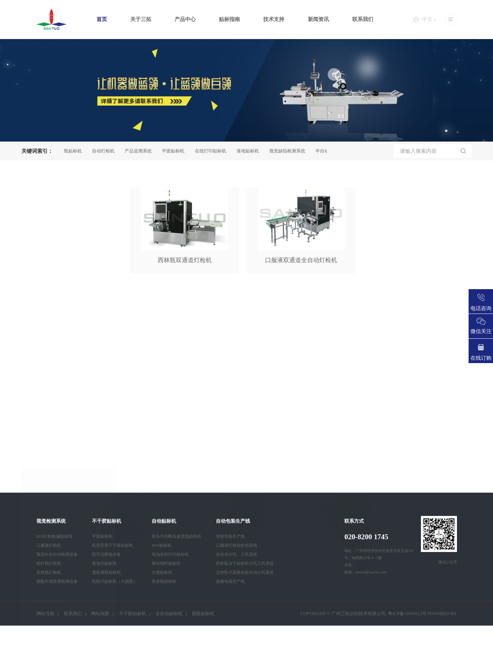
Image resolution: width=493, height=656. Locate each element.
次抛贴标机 (162, 572)
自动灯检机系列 (47, 401)
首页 (101, 19)
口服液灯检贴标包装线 (236, 545)
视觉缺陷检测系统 (290, 151)
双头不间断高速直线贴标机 (176, 536)
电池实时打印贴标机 (170, 554)
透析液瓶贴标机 (106, 572)
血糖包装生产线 (230, 581)
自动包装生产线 (47, 384)
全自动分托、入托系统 (236, 554)
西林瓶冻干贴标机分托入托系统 (245, 563)
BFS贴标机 (162, 545)
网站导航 (45, 613)
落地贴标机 (250, 151)
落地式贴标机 (104, 563)
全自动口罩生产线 (50, 473)
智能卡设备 (42, 490)
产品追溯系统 (140, 151)
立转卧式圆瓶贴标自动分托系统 (245, 572)
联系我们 (362, 19)
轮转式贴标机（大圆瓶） (114, 581)
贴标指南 (229, 19)
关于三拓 (140, 19)
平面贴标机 (175, 151)
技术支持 (273, 19)
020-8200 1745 (366, 537)
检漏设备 (39, 437)
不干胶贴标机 (44, 330)
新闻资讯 (318, 19)
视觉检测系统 (44, 312)
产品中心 (185, 19)
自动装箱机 (42, 455)
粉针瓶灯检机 (48, 563)
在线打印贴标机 (213, 151)
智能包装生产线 (230, 536)
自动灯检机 (106, 151)
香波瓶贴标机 (164, 581)
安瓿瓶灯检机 (48, 572)
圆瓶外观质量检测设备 (57, 581)
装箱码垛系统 (44, 366)
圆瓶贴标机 (73, 151)
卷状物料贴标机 (166, 563)
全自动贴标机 (168, 613)
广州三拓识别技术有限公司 (359, 613)
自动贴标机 (42, 348)
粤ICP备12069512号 (407, 613)
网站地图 (100, 613)
